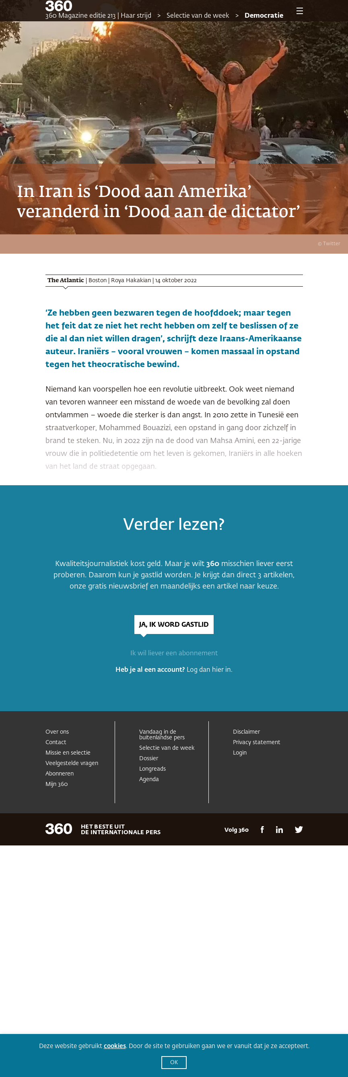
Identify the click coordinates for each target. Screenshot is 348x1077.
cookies (115, 1046)
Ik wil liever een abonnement (174, 653)
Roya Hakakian (131, 280)
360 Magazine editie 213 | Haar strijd (98, 16)
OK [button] (174, 1062)
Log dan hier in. (210, 670)
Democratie (264, 16)
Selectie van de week (198, 16)
